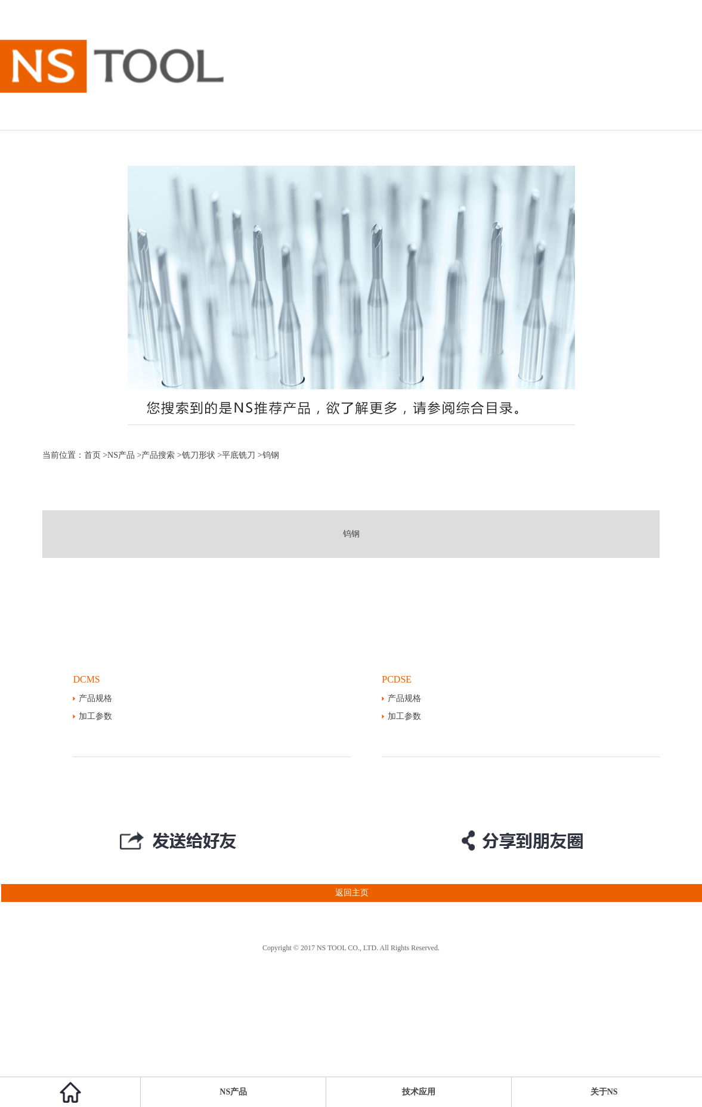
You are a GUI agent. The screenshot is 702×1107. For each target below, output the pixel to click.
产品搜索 (158, 455)
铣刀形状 (198, 455)
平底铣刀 (238, 455)
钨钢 (351, 533)
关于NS (604, 1091)
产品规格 (95, 698)
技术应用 (418, 1091)
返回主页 (184, 893)
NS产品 (121, 455)
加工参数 (95, 716)
